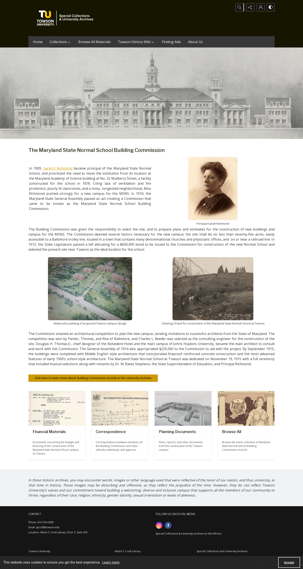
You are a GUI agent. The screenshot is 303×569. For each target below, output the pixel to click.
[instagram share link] (159, 525)
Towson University (39, 551)
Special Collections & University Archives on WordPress (188, 533)
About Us (195, 42)
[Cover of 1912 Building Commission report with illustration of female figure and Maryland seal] (246, 443)
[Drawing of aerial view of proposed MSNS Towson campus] (183, 443)
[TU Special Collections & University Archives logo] (66, 18)
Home (38, 42)
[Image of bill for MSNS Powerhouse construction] (56, 443)
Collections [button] (60, 41)
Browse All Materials (94, 42)
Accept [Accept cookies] (289, 562)
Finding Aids (171, 42)
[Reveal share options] (249, 7)
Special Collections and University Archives (222, 551)
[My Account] (260, 7)
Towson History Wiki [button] (136, 41)
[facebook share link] (168, 525)
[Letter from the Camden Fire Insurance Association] (120, 443)
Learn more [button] (111, 562)
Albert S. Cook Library (128, 551)
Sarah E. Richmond (57, 168)
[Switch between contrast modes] (270, 7)
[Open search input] (239, 7)
